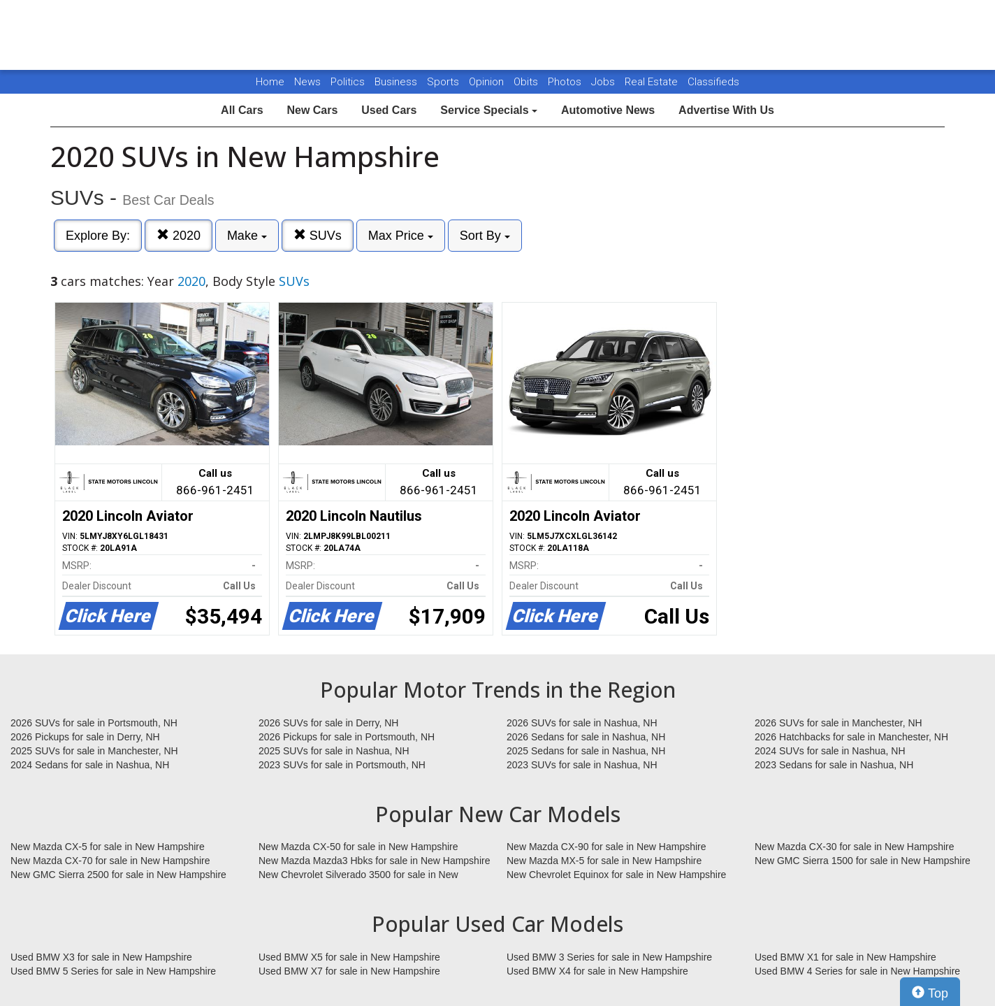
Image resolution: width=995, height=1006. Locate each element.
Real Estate (653, 82)
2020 (179, 235)
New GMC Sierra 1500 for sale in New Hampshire (863, 860)
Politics (348, 82)
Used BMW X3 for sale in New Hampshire (101, 957)
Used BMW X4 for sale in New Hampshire (597, 971)
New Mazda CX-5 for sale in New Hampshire (107, 846)
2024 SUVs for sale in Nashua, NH (830, 750)
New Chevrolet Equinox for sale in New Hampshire (616, 874)
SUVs (317, 235)
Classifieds (713, 82)
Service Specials (488, 110)
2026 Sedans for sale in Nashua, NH (586, 736)
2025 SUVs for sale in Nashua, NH (334, 750)
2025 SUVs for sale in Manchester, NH (94, 750)
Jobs (604, 82)
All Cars (242, 110)
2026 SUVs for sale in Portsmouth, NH (93, 722)
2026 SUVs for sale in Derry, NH (328, 722)
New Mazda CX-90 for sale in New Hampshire (606, 846)
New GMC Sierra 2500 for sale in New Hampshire (118, 874)
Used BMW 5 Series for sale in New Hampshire (113, 971)
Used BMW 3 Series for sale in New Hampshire (609, 957)
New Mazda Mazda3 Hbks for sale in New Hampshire (374, 860)
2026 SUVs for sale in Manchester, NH (838, 722)
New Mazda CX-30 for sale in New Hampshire (854, 846)
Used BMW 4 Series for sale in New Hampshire (857, 971)
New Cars (311, 110)
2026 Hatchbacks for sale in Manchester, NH (851, 736)
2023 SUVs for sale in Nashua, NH (582, 764)
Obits (527, 82)
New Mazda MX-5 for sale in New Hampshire (604, 860)
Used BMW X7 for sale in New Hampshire (349, 971)
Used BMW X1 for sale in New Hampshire (845, 957)
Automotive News (608, 110)
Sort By (485, 236)
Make (247, 236)
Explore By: (98, 236)
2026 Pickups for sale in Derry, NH (85, 736)
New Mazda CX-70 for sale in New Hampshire (110, 860)
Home (270, 82)
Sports (444, 82)
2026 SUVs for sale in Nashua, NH (582, 722)
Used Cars (388, 110)
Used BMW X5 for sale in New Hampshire (349, 957)
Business (397, 82)
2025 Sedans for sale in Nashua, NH (586, 750)
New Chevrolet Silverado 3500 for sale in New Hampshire (358, 875)
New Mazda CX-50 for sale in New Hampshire (358, 846)
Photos (566, 82)
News (307, 82)
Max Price (400, 236)
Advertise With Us (726, 110)
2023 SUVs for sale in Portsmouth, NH (342, 764)
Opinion (488, 82)
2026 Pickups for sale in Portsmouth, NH (347, 736)
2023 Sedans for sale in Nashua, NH (834, 764)
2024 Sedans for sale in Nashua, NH (89, 764)
